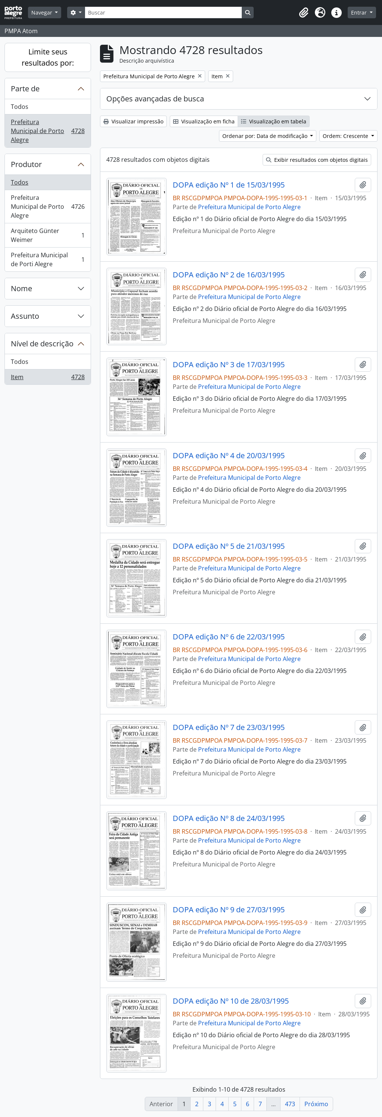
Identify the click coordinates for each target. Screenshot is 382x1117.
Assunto (25, 316)
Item (47, 378)
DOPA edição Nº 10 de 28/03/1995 (231, 1001)
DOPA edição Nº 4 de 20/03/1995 (229, 455)
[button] (303, 12)
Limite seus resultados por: (48, 57)
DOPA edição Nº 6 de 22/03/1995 (229, 636)
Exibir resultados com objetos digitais (317, 159)
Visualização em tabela (273, 121)
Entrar (359, 12)
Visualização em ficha (204, 121)
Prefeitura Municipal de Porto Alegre (47, 131)
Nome (21, 288)
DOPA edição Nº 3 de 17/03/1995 (229, 364)
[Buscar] (163, 12)
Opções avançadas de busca (155, 99)
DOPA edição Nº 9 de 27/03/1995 (229, 909)
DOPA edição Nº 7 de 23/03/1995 (229, 727)
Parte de (25, 89)
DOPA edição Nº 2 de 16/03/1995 (229, 274)
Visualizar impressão (133, 121)
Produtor (26, 164)
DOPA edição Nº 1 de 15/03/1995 (229, 184)
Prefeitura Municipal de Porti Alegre (47, 259)
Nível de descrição (42, 344)
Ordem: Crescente (346, 135)
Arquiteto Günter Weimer (47, 235)
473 (290, 1104)
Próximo (316, 1104)
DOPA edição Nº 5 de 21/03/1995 (229, 546)
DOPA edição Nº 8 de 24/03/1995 (229, 818)
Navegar (42, 12)
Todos (19, 107)
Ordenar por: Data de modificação (265, 135)
